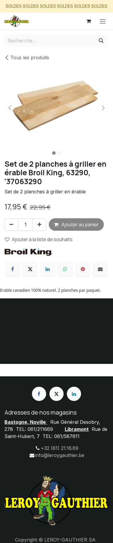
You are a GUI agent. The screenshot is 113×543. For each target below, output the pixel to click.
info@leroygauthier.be (59, 455)
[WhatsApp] (65, 269)
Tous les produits (26, 57)
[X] (30, 269)
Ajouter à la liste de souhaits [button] (38, 239)
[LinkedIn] (48, 269)
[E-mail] (100, 269)
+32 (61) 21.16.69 (59, 448)
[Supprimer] (11, 224)
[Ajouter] (39, 224)
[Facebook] (12, 269)
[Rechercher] (101, 40)
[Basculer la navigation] (103, 21)
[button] (9, 107)
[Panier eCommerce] (88, 21)
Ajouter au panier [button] (76, 224)
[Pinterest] (83, 269)
